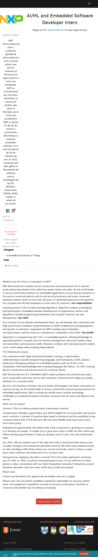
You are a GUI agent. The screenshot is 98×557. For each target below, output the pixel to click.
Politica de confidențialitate (17, 549)
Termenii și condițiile (74, 542)
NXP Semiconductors (53, 29)
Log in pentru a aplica (49, 501)
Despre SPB (9, 542)
